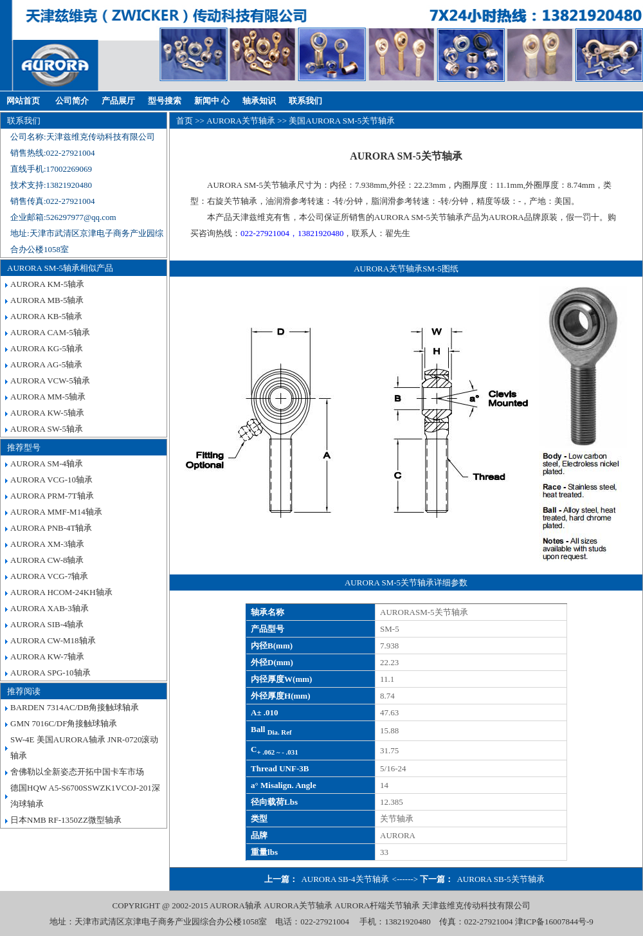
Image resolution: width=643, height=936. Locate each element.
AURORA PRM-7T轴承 (52, 495)
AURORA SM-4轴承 (46, 463)
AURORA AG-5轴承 (46, 364)
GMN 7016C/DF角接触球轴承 (64, 723)
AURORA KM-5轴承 (47, 284)
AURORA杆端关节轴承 (377, 905)
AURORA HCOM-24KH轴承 (61, 592)
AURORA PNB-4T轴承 (51, 528)
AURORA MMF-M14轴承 (56, 512)
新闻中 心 (212, 101)
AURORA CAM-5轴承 (50, 332)
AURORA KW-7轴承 (47, 656)
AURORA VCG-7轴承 (49, 576)
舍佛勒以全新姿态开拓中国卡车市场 (77, 771)
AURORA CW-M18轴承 (53, 640)
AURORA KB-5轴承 (46, 316)
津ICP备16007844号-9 (554, 921)
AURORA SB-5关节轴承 (500, 879)
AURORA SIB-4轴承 (47, 624)
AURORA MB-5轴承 (47, 300)
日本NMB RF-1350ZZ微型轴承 (66, 820)
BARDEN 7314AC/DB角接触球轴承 (74, 707)
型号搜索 (164, 101)
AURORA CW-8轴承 (47, 560)
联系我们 (305, 101)
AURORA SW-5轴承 (46, 429)
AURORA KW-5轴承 (47, 413)
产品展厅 (118, 101)
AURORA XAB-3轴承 (49, 608)
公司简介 (72, 101)
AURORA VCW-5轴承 (50, 380)
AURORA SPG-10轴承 (50, 672)
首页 (184, 120)
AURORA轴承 (236, 905)
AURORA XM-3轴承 (47, 544)
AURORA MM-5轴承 (48, 396)
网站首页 (23, 101)
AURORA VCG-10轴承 (51, 479)
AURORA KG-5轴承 (46, 348)
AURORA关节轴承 (240, 120)
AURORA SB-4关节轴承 (344, 879)
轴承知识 (259, 101)
